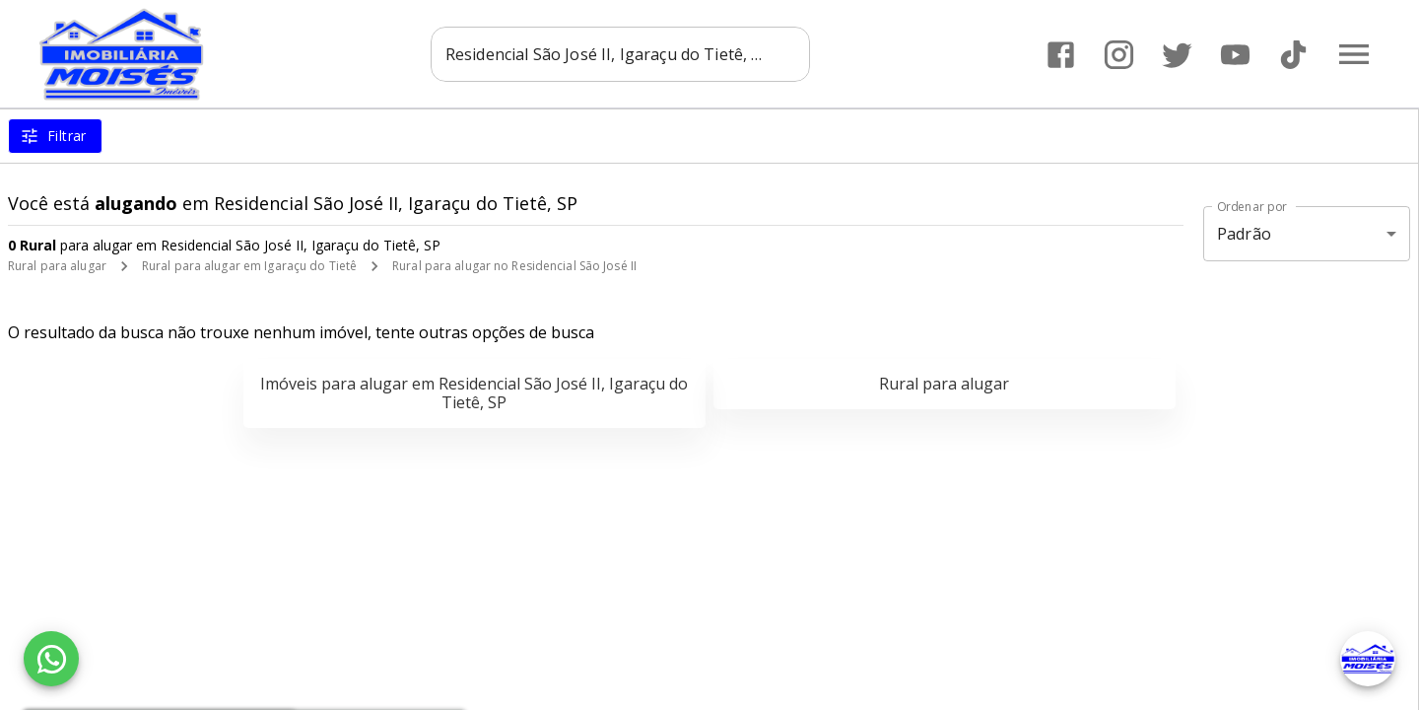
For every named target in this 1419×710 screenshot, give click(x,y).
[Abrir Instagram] (1119, 54)
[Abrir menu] (1353, 54)
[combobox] (620, 54)
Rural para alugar (57, 265)
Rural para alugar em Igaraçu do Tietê (249, 265)
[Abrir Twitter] (1177, 54)
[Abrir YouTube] (1235, 54)
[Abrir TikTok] (1293, 54)
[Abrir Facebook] (1061, 54)
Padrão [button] (1244, 234)
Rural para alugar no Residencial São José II (514, 265)
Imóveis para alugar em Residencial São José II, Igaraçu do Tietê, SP (474, 393)
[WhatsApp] (51, 658)
